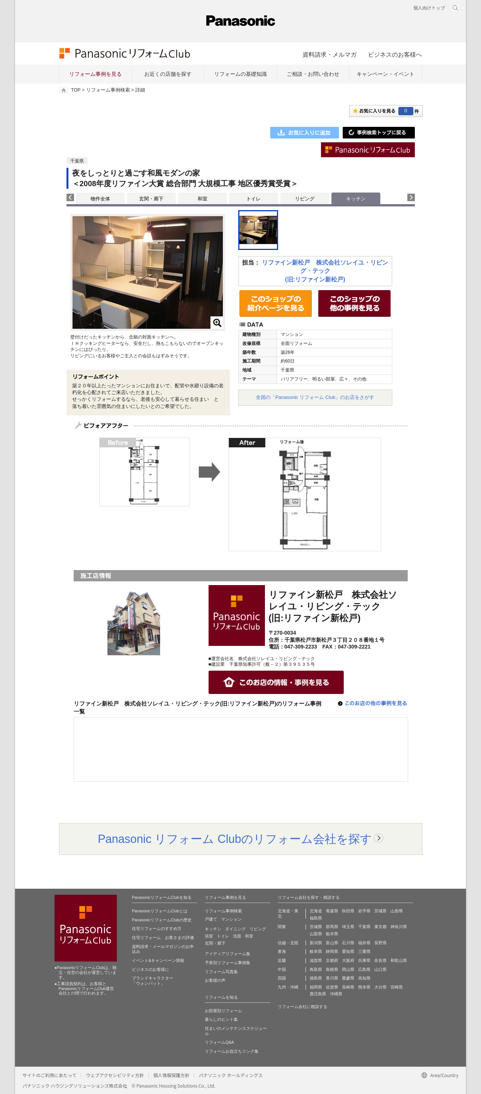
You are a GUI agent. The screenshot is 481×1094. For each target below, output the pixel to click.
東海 (282, 951)
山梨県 (316, 933)
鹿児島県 (318, 994)
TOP (75, 90)
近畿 (282, 960)
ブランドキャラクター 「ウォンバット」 (152, 981)
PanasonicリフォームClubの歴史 (162, 920)
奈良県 (380, 960)
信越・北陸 (288, 943)
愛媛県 (348, 978)
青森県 (332, 911)
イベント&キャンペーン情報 (158, 960)
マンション (231, 919)
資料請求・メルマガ (330, 54)
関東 (282, 926)
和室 (202, 199)
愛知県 (348, 951)
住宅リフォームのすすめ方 (157, 928)
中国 (282, 969)
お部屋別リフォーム (223, 1010)
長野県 (380, 943)
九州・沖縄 (288, 987)
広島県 (364, 969)
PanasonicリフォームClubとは (160, 911)
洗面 (237, 936)
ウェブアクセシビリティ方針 (115, 1075)
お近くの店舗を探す (168, 74)
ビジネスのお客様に (150, 969)
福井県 (364, 943)
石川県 (348, 943)
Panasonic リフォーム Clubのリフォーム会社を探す (235, 838)
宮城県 (380, 911)
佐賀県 (332, 987)
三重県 (364, 951)
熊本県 (364, 987)
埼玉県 (348, 926)
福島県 (316, 918)
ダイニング (235, 929)
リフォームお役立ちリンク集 (232, 1051)
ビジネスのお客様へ (395, 54)
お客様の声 (215, 980)
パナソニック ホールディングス (231, 1075)
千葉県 (364, 926)
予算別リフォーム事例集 (227, 962)
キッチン (213, 929)
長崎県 (348, 987)
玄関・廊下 (151, 199)
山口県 (380, 969)
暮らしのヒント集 (221, 1019)
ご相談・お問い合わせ (313, 74)
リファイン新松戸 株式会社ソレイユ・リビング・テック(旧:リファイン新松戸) (325, 271)
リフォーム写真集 (221, 971)
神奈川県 (398, 926)
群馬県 (332, 926)
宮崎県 (396, 987)
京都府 (332, 960)
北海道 (316, 911)
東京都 (380, 926)
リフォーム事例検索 (108, 90)
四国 (282, 978)
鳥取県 (316, 969)
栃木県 (332, 933)
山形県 (396, 911)
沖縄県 (336, 994)
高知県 (364, 978)
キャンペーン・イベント (385, 74)
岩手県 (364, 911)
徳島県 (316, 978)
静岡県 (332, 951)
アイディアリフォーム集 (227, 953)
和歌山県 (398, 960)
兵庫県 (364, 960)
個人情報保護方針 (171, 1075)
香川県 (332, 978)
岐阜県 (316, 951)
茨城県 (316, 926)
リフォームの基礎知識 (240, 74)
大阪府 (348, 960)
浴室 (209, 936)
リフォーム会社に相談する (302, 1006)
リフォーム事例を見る (95, 74)
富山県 (332, 943)
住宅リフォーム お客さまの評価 (163, 937)
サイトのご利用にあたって (49, 1075)
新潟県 (316, 943)
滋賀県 (316, 960)
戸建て (211, 919)
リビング (305, 199)
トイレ (253, 199)
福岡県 (316, 987)
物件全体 (100, 199)
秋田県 (348, 911)
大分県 (380, 987)
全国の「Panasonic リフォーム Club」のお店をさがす (315, 397)
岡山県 (348, 969)
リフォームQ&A (219, 1042)
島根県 (332, 969)
